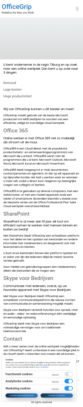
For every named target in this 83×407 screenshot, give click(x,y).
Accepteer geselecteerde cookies (22, 395)
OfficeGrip (17, 7)
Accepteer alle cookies (57, 395)
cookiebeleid (43, 367)
